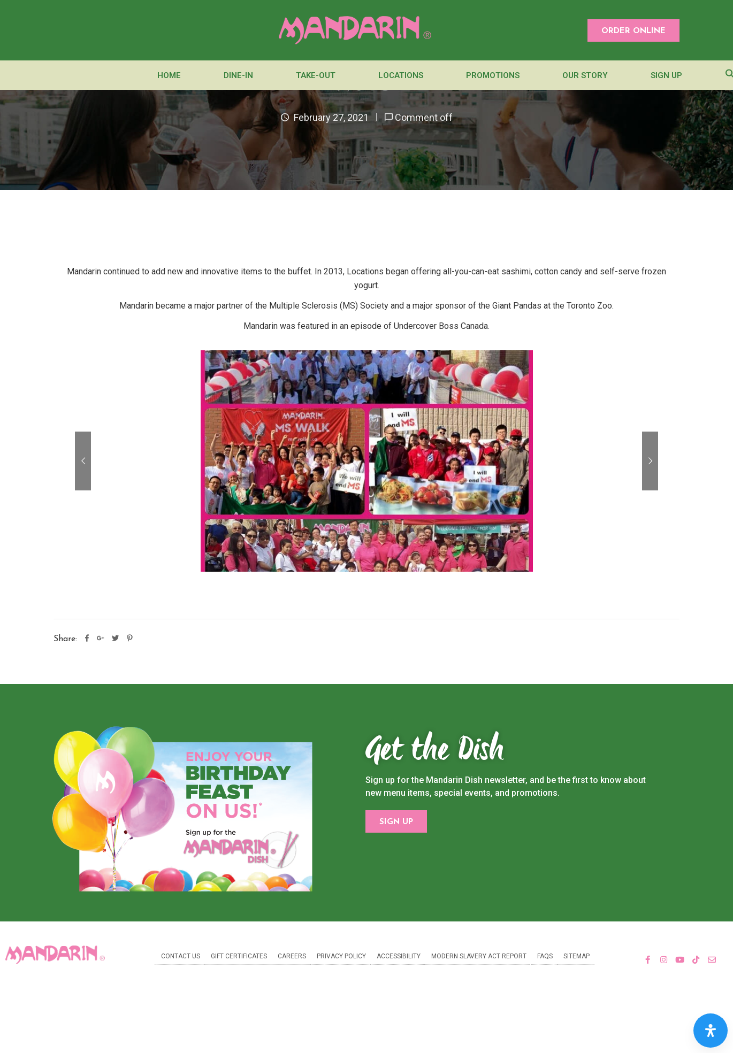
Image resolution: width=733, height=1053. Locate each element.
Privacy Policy (341, 956)
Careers (292, 956)
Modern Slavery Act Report (478, 956)
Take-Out (315, 75)
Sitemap (576, 956)
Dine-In (238, 75)
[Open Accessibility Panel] (710, 1030)
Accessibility (399, 956)
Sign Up (666, 75)
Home (169, 75)
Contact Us (180, 956)
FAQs (545, 956)
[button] (633, 30)
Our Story (585, 75)
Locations (400, 75)
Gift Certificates (239, 956)
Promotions (493, 75)
